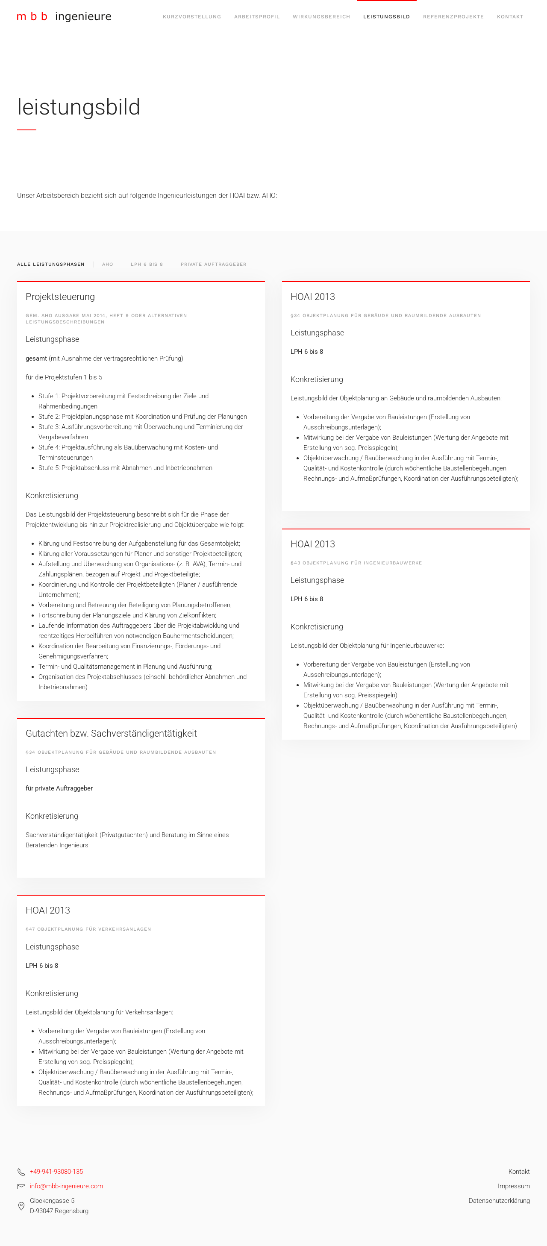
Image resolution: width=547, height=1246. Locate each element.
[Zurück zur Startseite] (64, 17)
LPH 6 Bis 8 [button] (147, 264)
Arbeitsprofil (257, 17)
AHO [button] (107, 264)
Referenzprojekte (453, 17)
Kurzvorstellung (192, 17)
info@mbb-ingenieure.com (66, 1186)
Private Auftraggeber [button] (214, 264)
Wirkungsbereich (321, 17)
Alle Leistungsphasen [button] (51, 264)
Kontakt (510, 17)
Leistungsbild (386, 17)
